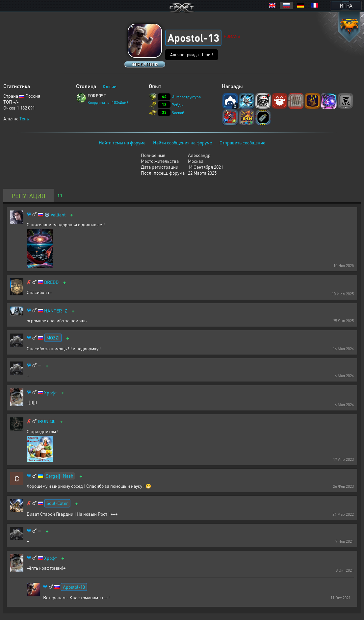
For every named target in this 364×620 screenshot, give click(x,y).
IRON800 (46, 421)
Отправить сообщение (242, 142)
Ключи (110, 86)
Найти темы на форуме (122, 142)
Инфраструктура (186, 96)
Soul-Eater (57, 503)
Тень (24, 118)
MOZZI (53, 337)
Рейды (177, 104)
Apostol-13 (74, 587)
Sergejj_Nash (59, 476)
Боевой (177, 112)
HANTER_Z (55, 310)
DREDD (51, 282)
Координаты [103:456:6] (109, 102)
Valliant (58, 214)
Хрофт (50, 392)
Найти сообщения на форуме (182, 142)
